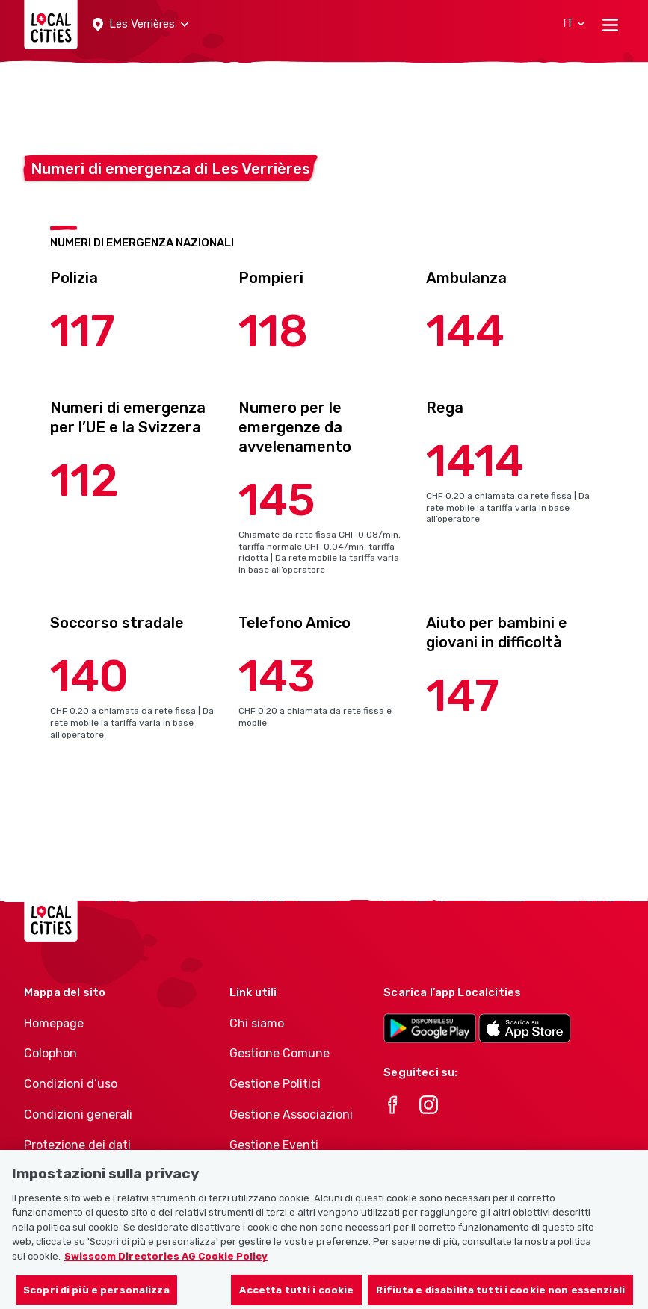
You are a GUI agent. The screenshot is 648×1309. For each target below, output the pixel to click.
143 (276, 676)
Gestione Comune (279, 1053)
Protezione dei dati (77, 1145)
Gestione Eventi (273, 1145)
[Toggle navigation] (610, 24)
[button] (140, 24)
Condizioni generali (78, 1114)
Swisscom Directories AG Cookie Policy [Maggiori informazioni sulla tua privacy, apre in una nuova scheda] (166, 1269)
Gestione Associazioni (291, 1114)
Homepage (54, 1023)
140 (89, 676)
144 (465, 331)
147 (462, 695)
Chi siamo (256, 1023)
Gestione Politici (275, 1084)
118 (273, 331)
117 (82, 331)
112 (84, 480)
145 (276, 499)
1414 (475, 461)
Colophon (50, 1053)
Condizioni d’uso (70, 1084)
